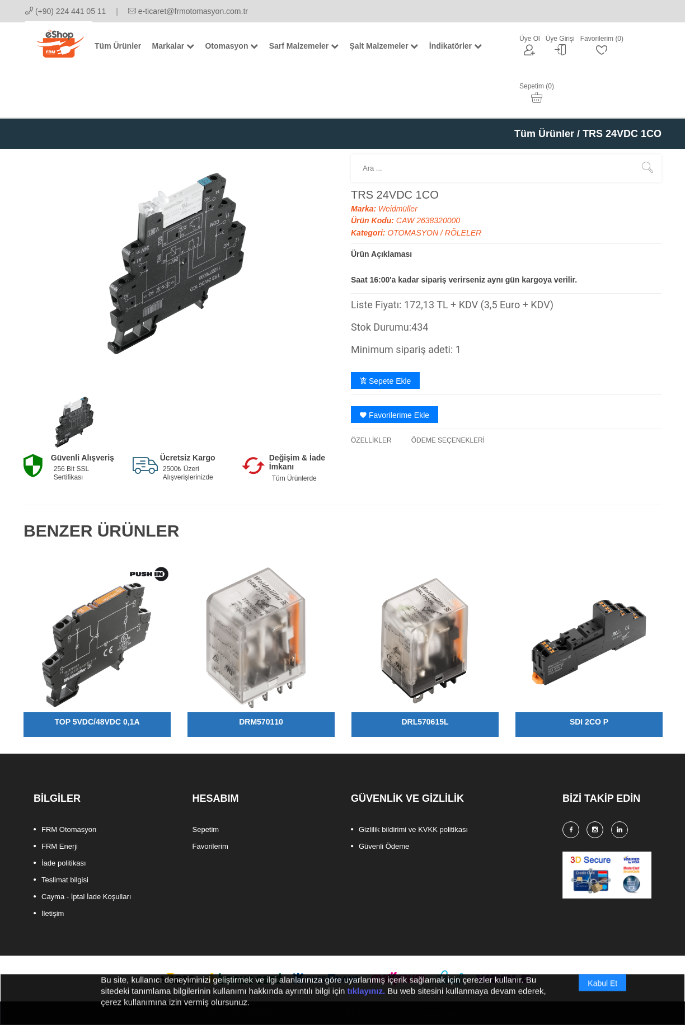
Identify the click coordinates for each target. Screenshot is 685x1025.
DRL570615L (424, 721)
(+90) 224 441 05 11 (65, 11)
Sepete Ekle (385, 381)
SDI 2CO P (589, 721)
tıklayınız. (367, 1002)
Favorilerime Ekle (394, 415)
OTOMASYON (413, 232)
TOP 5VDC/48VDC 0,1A (97, 721)
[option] (75, 421)
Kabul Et (602, 994)
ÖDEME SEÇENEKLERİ (448, 440)
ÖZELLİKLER (371, 440)
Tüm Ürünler (544, 133)
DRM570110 (261, 721)
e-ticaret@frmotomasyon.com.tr (188, 11)
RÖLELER (463, 232)
